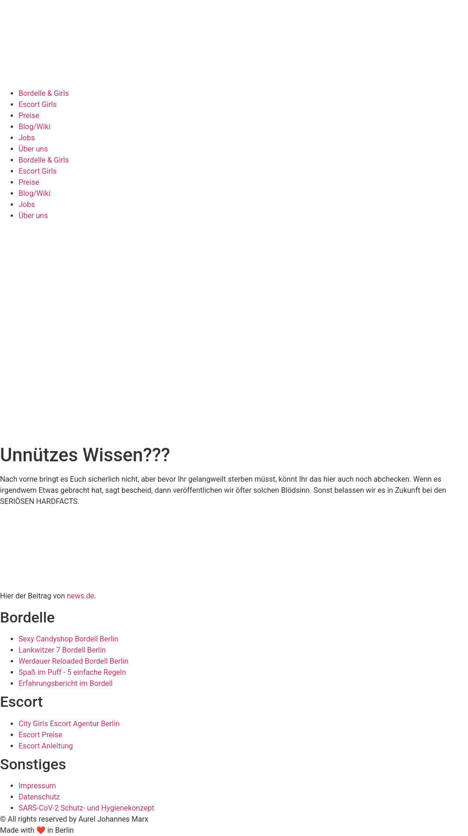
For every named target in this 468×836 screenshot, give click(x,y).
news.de (80, 595)
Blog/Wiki (35, 126)
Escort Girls (38, 104)
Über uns (33, 149)
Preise (29, 115)
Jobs (27, 137)
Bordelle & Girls (44, 93)
